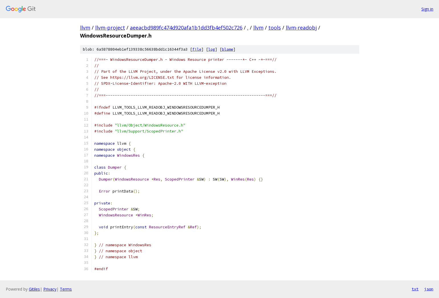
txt (415, 288)
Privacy (49, 289)
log (211, 49)
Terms (66, 289)
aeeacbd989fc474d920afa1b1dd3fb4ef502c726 (186, 27)
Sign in (427, 9)
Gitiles (34, 289)
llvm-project (110, 27)
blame (227, 49)
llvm (85, 27)
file (196, 49)
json (428, 288)
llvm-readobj (301, 27)
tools (274, 27)
